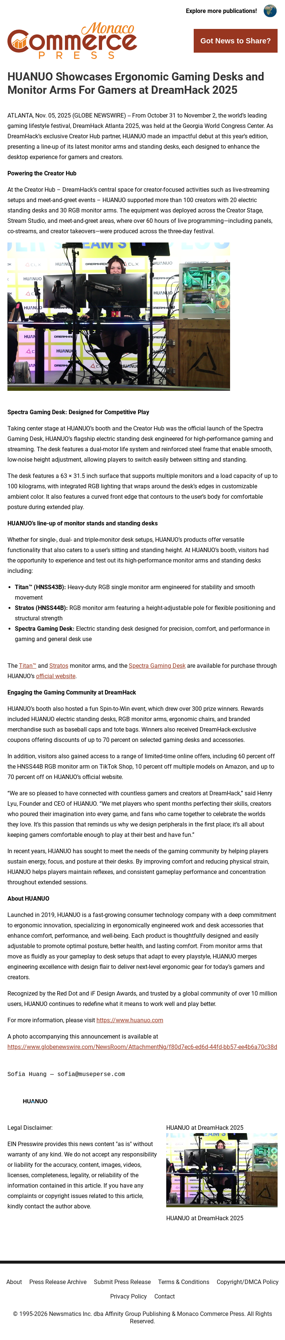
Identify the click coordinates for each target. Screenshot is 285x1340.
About (14, 1281)
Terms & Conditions (183, 1281)
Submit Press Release (122, 1281)
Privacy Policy (128, 1296)
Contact (164, 1296)
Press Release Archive (57, 1281)
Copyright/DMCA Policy (248, 1281)
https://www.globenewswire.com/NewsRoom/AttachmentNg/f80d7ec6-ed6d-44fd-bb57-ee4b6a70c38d (142, 1046)
